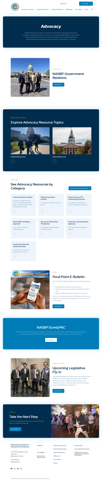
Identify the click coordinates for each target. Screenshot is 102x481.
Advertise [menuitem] (63, 3)
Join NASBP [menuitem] (84, 3)
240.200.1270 (15, 459)
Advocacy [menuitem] (69, 9)
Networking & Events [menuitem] (42, 9)
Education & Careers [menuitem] (28, 9)
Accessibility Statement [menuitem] (82, 449)
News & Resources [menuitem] (57, 9)
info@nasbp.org (15, 462)
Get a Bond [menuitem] (78, 9)
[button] (33, 9)
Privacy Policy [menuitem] (78, 445)
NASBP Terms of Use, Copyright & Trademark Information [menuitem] (81, 454)
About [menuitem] (86, 9)
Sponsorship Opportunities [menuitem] (41, 456)
